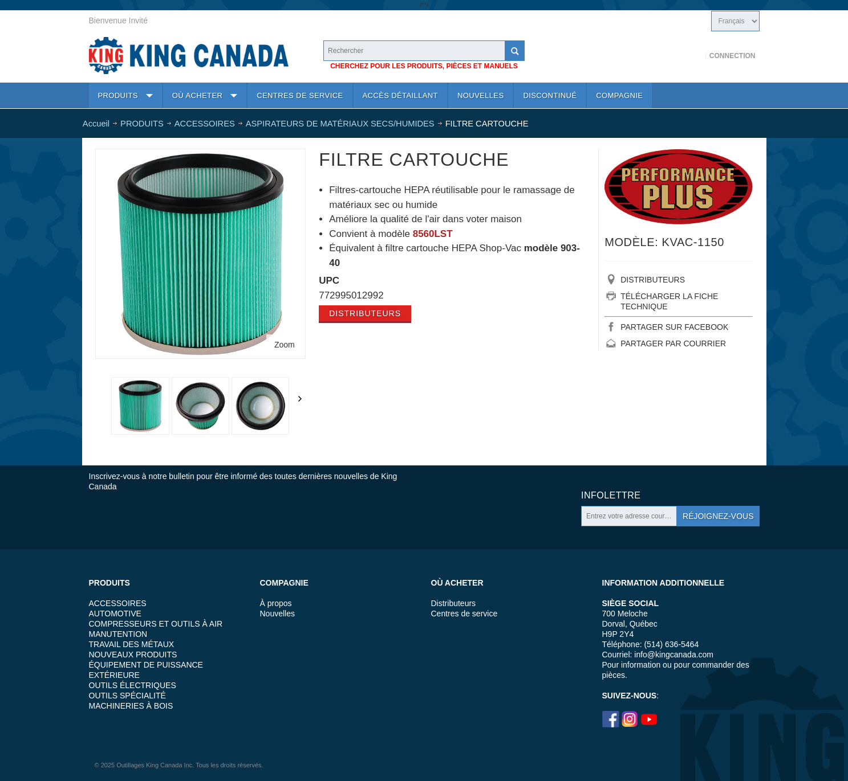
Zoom (284, 344)
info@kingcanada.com (673, 654)
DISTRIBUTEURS (652, 279)
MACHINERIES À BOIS (131, 705)
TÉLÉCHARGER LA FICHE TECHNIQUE (669, 301)
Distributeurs (365, 313)
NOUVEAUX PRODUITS (133, 654)
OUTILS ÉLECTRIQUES (132, 685)
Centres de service (464, 613)
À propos (276, 603)
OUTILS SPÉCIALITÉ (127, 695)
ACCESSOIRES (118, 603)
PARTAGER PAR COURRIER (673, 343)
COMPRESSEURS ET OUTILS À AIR (156, 623)
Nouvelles (277, 613)
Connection (732, 56)
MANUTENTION (118, 634)
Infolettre (610, 495)
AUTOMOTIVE (115, 613)
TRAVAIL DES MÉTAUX (132, 644)
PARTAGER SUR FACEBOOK (674, 327)
